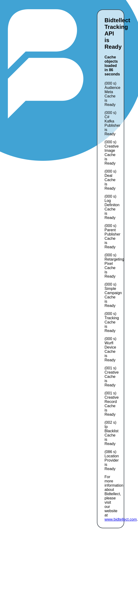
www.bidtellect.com (121, 519)
